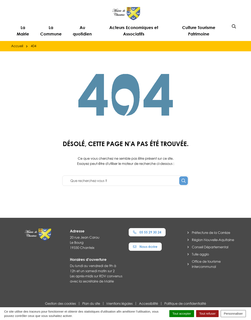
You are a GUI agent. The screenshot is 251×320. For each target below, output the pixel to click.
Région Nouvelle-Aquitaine (213, 240)
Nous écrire (145, 247)
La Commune (51, 30)
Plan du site (91, 303)
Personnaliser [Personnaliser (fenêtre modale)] (233, 313)
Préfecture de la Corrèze (211, 233)
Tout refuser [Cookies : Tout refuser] (207, 313)
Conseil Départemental (210, 247)
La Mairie (23, 30)
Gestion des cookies (60, 303)
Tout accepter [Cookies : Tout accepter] (181, 313)
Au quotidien (82, 30)
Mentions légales (119, 303)
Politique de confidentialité (185, 303)
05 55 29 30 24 (147, 232)
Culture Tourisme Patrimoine (198, 30)
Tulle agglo (200, 254)
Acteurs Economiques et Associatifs (133, 30)
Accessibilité (148, 303)
